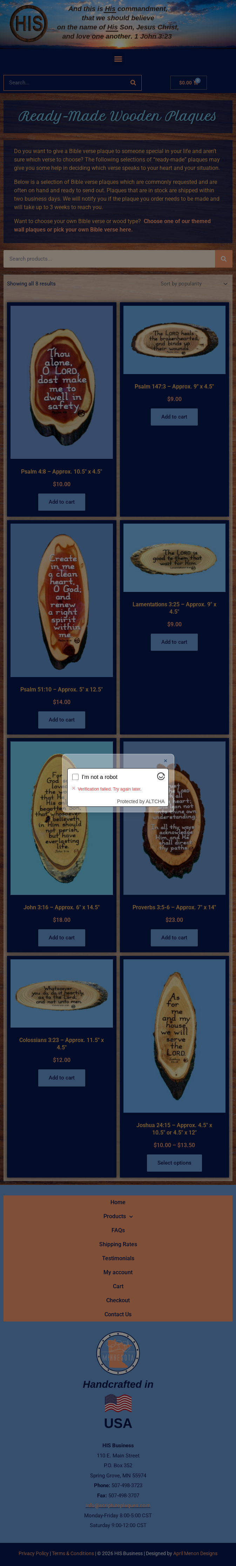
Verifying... (95, 782)
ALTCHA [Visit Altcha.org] (155, 795)
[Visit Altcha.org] (161, 783)
